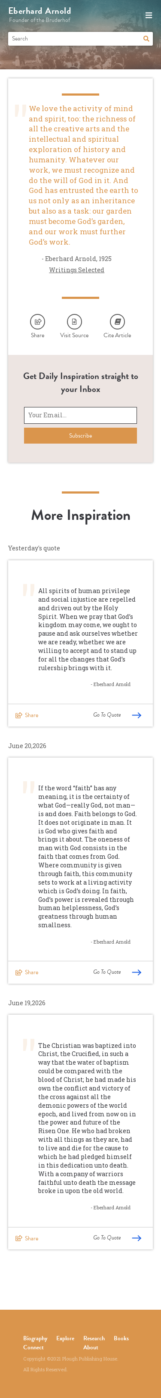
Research (94, 1338)
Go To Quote (117, 714)
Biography (35, 1338)
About (90, 1347)
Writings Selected (76, 270)
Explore (65, 1338)
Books (121, 1338)
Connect (33, 1347)
